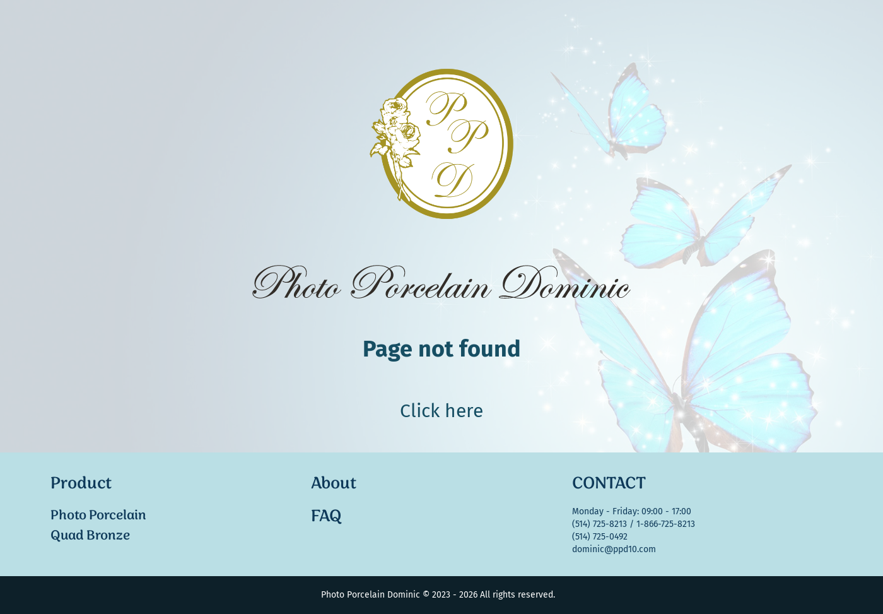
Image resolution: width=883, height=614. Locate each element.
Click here (441, 410)
